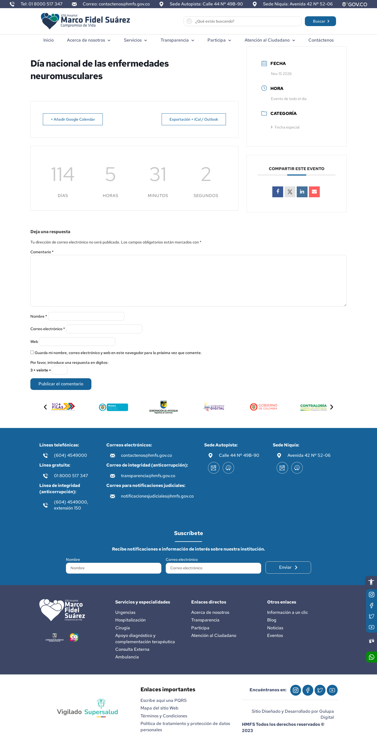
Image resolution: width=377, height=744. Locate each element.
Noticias (275, 628)
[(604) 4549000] (45, 455)
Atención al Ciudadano (270, 40)
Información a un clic (287, 612)
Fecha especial (285, 127)
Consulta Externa (132, 649)
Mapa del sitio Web (159, 708)
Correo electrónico (47, 328)
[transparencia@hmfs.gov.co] (112, 475)
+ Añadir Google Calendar (73, 119)
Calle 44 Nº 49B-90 (239, 455)
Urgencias (125, 612)
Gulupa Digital (326, 714)
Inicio (48, 40)
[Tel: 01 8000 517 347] (12, 4)
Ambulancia (127, 657)
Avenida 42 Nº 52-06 (309, 455)
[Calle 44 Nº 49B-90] (210, 455)
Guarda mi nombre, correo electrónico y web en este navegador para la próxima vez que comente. (118, 352)
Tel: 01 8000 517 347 (42, 4)
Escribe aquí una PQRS (163, 700)
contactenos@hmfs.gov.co (146, 455)
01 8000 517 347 (71, 476)
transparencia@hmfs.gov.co (148, 476)
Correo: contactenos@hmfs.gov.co (116, 4)
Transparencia (177, 40)
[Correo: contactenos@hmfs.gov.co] (74, 4)
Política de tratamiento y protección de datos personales (185, 726)
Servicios (135, 40)
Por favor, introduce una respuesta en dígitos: (69, 362)
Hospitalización (130, 620)
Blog (271, 620)
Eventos (275, 635)
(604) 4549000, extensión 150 (71, 505)
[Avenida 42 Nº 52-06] (279, 455)
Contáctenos (321, 40)
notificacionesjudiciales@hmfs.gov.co (157, 496)
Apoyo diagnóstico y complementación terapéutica (145, 638)
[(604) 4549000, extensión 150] (45, 505)
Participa (219, 40)
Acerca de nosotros (88, 40)
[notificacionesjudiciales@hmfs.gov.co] (112, 496)
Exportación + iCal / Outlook (194, 119)
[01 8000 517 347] (45, 475)
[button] (371, 582)
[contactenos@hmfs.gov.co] (112, 455)
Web (34, 341)
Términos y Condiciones (163, 716)
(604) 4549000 (70, 455)
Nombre (38, 316)
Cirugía (122, 628)
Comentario (42, 251)
